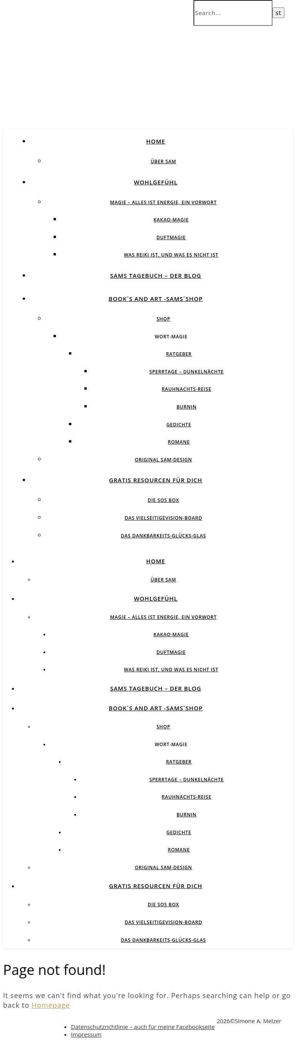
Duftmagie (171, 237)
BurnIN (187, 407)
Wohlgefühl (155, 182)
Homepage (51, 1005)
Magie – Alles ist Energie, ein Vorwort (163, 202)
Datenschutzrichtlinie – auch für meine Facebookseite (143, 1026)
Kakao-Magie (170, 219)
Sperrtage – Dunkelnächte (187, 371)
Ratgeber (179, 354)
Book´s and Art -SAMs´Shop (156, 298)
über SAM (163, 161)
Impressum (86, 1034)
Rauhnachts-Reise (187, 389)
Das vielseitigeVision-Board (163, 518)
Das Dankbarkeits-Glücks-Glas (163, 535)
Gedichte (178, 424)
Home (155, 141)
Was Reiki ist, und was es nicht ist (171, 255)
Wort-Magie (171, 336)
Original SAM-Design (163, 459)
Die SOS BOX (163, 500)
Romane (179, 442)
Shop (163, 319)
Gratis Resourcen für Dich (155, 480)
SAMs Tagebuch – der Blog (155, 275)
